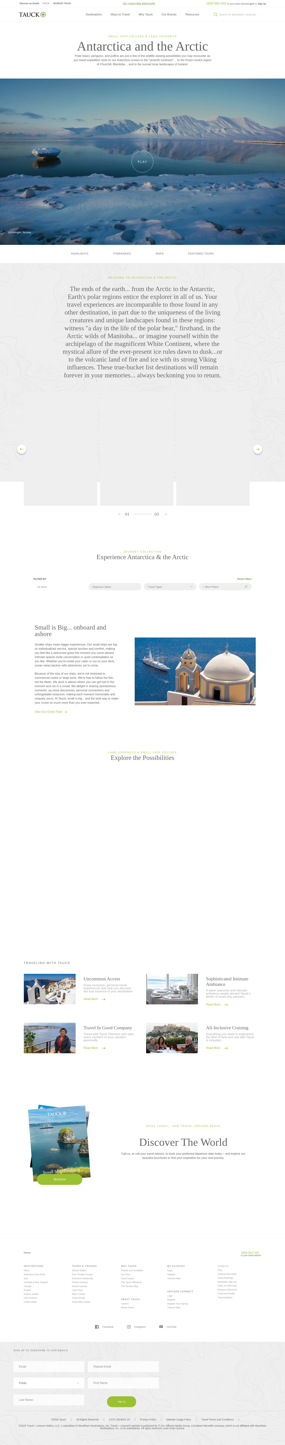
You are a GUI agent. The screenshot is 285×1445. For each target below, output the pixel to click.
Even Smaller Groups (82, 1274)
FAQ (220, 1270)
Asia (26, 1278)
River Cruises (78, 1294)
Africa (26, 1270)
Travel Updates (225, 1297)
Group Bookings (225, 1278)
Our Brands (169, 14)
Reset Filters (244, 579)
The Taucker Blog (129, 1286)
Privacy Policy (148, 1419)
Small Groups (78, 1298)
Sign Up (262, 4)
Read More (94, 999)
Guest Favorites (79, 1286)
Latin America (30, 1298)
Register (171, 1274)
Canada (27, 1286)
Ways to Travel (120, 14)
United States (30, 1302)
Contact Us (223, 1266)
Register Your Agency (177, 1303)
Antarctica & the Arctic (34, 1274)
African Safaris (79, 1270)
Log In (251, 4)
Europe (27, 1290)
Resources (192, 14)
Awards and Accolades (132, 1270)
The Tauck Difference (131, 1282)
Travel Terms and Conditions (217, 1419)
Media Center (127, 1307)
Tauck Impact (127, 1278)
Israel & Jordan (31, 1294)
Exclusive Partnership (82, 1278)
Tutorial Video (173, 1278)
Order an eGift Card (227, 1285)
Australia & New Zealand (36, 1282)
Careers (125, 1303)
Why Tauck (146, 14)
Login (169, 1270)
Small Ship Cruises (81, 1302)
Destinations (94, 14)
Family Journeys (80, 1282)
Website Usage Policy (178, 1419)
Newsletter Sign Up (227, 1282)
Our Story (125, 1274)
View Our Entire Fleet (51, 711)
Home (27, 1252)
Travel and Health (226, 1293)
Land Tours (77, 1290)
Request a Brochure (227, 1289)
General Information (227, 1274)
